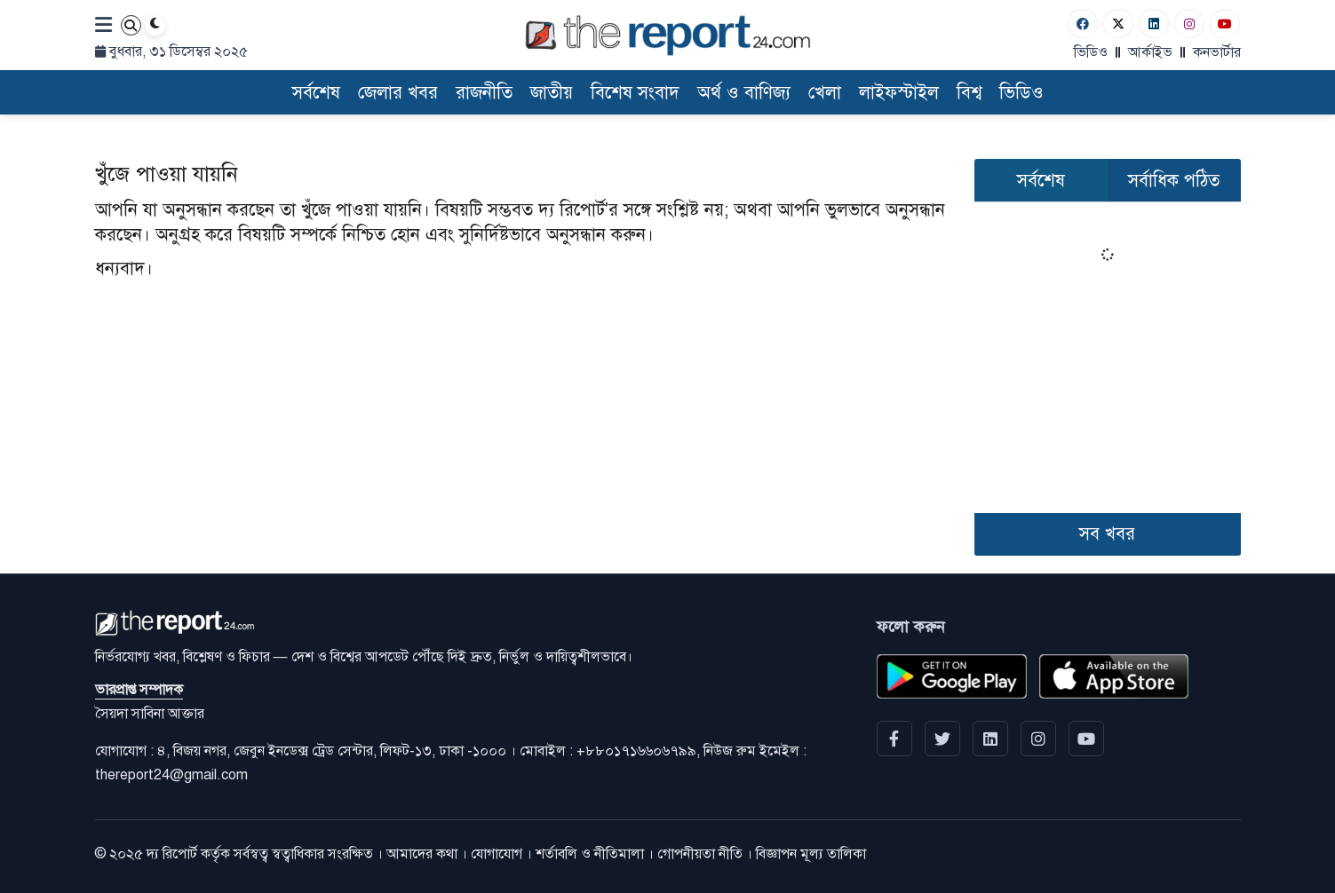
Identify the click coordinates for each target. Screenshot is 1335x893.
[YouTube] (1086, 738)
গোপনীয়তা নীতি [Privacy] (700, 854)
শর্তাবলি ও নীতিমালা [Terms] (590, 854)
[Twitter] (1118, 23)
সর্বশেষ (316, 93)
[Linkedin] (1154, 23)
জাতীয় (551, 93)
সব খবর (1107, 534)
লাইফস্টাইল (899, 93)
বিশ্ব (969, 93)
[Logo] (668, 35)
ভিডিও (1091, 52)
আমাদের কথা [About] (421, 854)
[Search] (131, 25)
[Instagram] (1189, 23)
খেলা (824, 93)
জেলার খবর (398, 93)
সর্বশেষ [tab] (1041, 181)
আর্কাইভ (1150, 52)
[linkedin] (990, 738)
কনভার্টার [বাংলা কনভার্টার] (1217, 52)
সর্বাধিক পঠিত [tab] (1174, 181)
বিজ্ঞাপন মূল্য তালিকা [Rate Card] (811, 854)
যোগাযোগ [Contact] (496, 854)
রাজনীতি (484, 93)
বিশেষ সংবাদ (635, 93)
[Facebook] (1083, 23)
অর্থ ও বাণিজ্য (744, 93)
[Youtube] (1225, 23)
